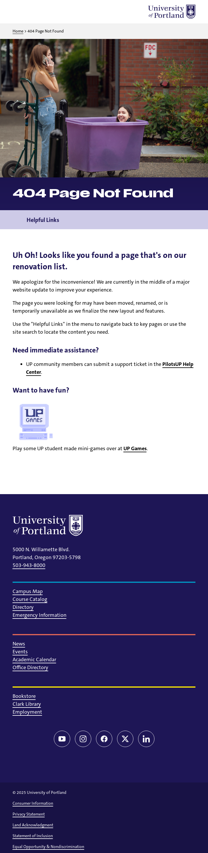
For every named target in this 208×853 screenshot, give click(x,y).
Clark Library (27, 704)
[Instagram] (83, 739)
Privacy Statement (29, 814)
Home (18, 31)
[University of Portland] (171, 11)
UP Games (135, 448)
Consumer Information (33, 803)
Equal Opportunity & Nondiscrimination (48, 846)
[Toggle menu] (20, 11)
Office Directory (30, 667)
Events (20, 651)
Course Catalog (30, 599)
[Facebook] (104, 739)
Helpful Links (43, 223)
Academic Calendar (34, 659)
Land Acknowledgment (33, 825)
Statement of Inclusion (33, 835)
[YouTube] (62, 739)
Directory (23, 607)
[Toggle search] (35, 11)
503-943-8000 (29, 565)
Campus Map (28, 591)
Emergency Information (39, 615)
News (19, 643)
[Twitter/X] (125, 739)
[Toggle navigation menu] (191, 223)
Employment (27, 711)
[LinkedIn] (146, 739)
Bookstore (24, 696)
